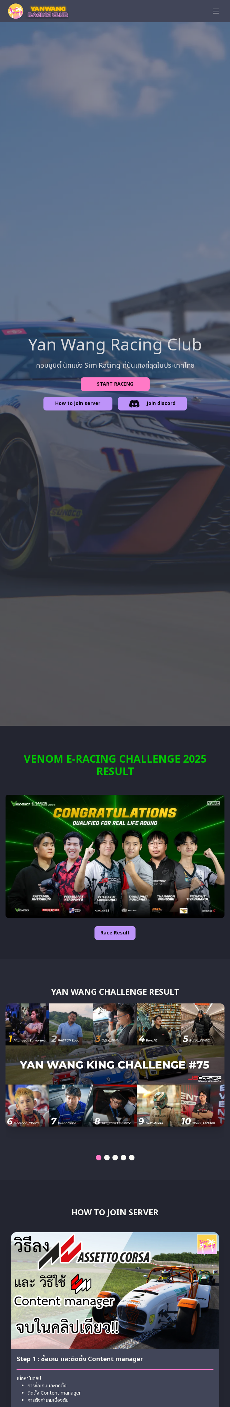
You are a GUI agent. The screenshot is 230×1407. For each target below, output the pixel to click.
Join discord (152, 404)
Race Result (115, 933)
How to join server (77, 403)
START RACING (115, 384)
